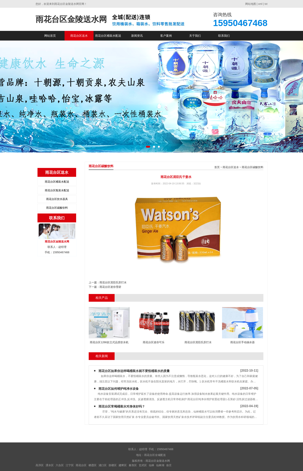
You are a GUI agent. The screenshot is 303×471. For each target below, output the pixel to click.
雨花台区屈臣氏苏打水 (113, 282)
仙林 (151, 465)
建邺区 (123, 465)
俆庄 (169, 465)
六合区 (60, 465)
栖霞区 (93, 465)
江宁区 (70, 465)
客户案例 (166, 35)
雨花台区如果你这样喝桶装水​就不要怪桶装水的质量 (134, 371)
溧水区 (50, 465)
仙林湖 (160, 465)
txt (266, 3)
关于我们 (195, 35)
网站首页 (50, 35)
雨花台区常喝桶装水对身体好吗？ (122, 406)
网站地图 (250, 3)
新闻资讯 (137, 35)
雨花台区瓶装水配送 (57, 190)
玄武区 (143, 465)
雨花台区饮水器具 (57, 199)
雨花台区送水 (79, 35)
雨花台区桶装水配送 (108, 35)
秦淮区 (133, 465)
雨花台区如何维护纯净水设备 (119, 388)
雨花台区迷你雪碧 (110, 286)
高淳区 (40, 465)
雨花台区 (81, 465)
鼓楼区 (113, 465)
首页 (217, 167)
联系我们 (224, 35)
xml (260, 3)
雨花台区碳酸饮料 (57, 207)
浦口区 (103, 465)
